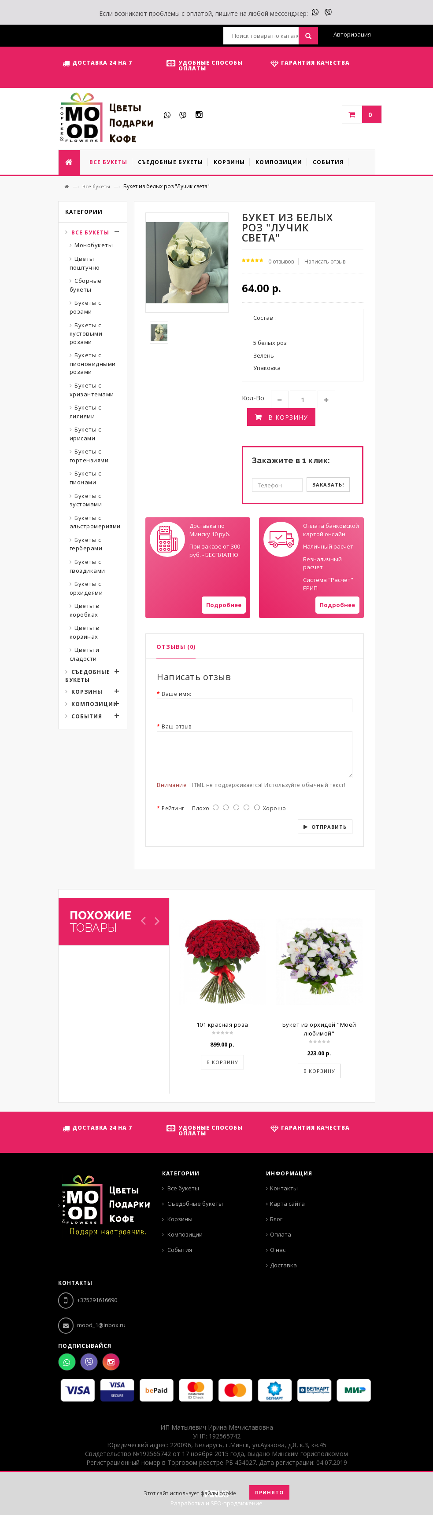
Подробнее (223, 605)
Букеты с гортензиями (89, 455)
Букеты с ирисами (85, 433)
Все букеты (96, 186)
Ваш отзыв (177, 726)
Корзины (87, 691)
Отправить (329, 826)
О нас (277, 1250)
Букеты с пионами (85, 477)
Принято (269, 1492)
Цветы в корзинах (85, 632)
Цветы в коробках (85, 610)
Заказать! (328, 484)
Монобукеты (93, 245)
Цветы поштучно (85, 263)
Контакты (284, 1188)
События (86, 716)
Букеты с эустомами (86, 500)
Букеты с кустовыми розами (86, 333)
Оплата (280, 1234)
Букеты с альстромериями (95, 522)
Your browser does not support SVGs (167, 539)
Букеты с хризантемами (92, 389)
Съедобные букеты (87, 676)
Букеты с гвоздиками (87, 566)
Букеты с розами (85, 307)
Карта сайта (287, 1204)
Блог (276, 1219)
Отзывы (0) (176, 647)
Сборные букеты (86, 285)
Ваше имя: (177, 694)
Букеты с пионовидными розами (93, 363)
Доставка (283, 1265)
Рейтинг (173, 808)
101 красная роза (222, 1024)
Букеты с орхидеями (86, 588)
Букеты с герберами (86, 544)
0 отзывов (281, 261)
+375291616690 (87, 1300)
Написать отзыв (324, 261)
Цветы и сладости (85, 654)
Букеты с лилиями (85, 411)
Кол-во (253, 397)
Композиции (94, 704)
